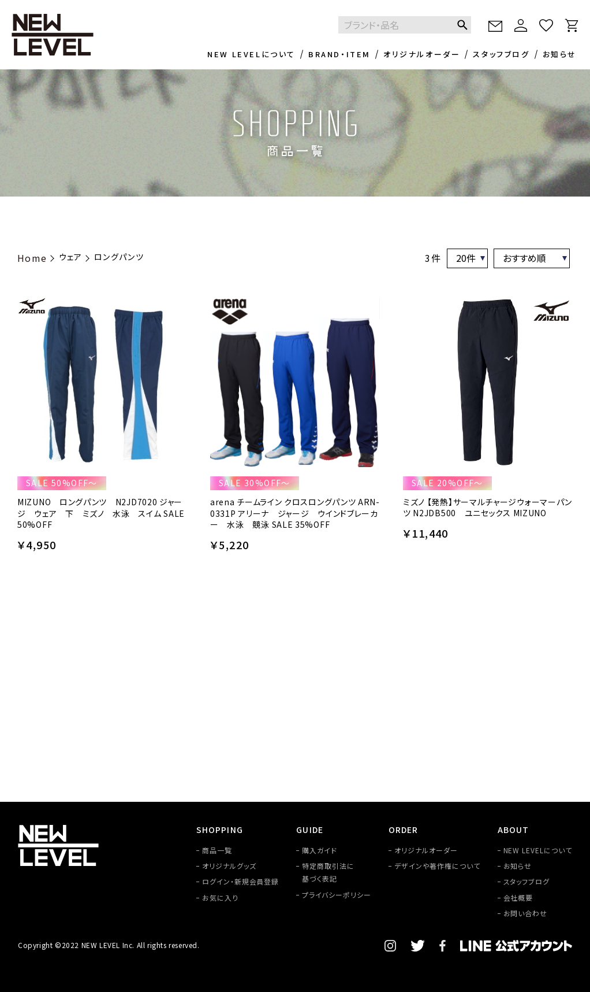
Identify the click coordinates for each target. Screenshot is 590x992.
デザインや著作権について (437, 866)
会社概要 (518, 897)
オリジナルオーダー (421, 54)
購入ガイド (319, 850)
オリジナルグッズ (229, 866)
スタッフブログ (501, 54)
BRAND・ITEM (339, 54)
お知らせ (560, 54)
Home (32, 258)
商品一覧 (217, 850)
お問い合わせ (525, 913)
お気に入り (220, 897)
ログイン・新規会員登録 (240, 881)
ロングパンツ (119, 256)
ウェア (71, 256)
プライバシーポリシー (336, 895)
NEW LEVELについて (251, 54)
